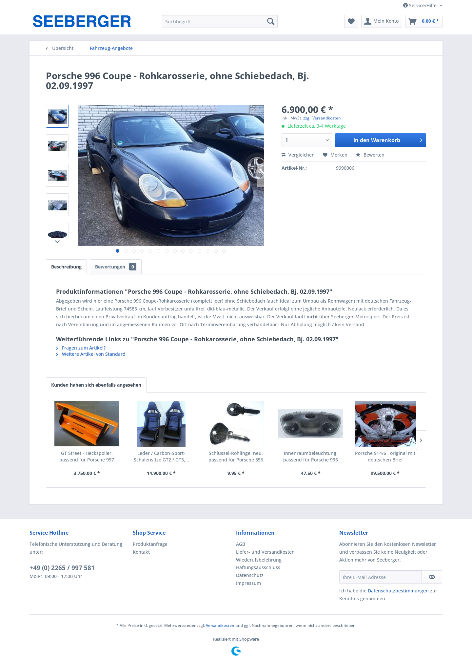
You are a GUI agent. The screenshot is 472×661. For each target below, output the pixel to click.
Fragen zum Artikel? (81, 348)
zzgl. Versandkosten (322, 118)
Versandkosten (220, 625)
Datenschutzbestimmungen (398, 590)
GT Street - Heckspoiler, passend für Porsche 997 (86, 456)
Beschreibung (66, 267)
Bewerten (370, 155)
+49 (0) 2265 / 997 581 (62, 568)
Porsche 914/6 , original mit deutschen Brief (385, 456)
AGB (240, 544)
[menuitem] (220, 21)
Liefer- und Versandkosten (265, 552)
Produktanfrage (150, 544)
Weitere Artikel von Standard (91, 354)
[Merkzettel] (351, 21)
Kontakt (141, 552)
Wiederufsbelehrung (259, 560)
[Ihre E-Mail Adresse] (380, 577)
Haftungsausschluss (258, 567)
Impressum (248, 583)
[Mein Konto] (381, 21)
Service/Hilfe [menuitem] (420, 5)
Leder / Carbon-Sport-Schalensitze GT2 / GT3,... (161, 456)
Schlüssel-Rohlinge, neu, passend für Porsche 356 (235, 456)
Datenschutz (250, 575)
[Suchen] (271, 21)
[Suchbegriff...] (220, 21)
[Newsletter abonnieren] (432, 577)
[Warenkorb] (423, 21)
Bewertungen (115, 266)
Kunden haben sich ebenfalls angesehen (96, 385)
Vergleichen (298, 155)
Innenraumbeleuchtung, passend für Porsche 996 (310, 456)
